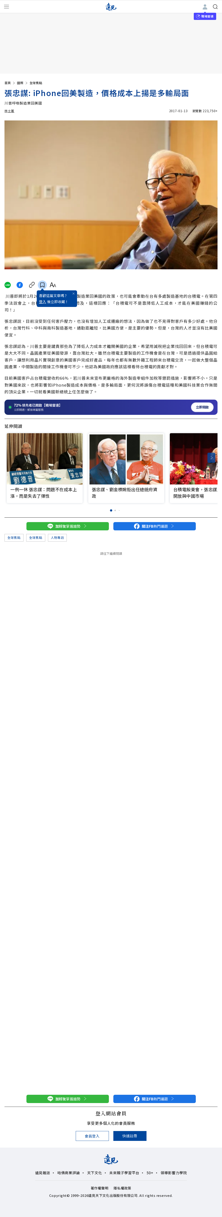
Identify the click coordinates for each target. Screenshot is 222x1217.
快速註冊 (129, 1135)
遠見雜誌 (42, 1172)
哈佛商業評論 (68, 1172)
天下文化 (94, 1172)
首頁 (10, 83)
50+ (150, 1172)
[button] (211, 458)
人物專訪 (57, 537)
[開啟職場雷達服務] (111, 407)
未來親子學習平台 (124, 1172)
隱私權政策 (122, 1188)
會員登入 (92, 1136)
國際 (22, 83)
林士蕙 (9, 111)
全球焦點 (36, 83)
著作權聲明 (99, 1188)
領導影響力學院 (174, 1172)
